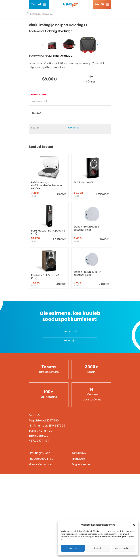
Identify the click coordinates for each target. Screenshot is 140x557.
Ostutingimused (39, 536)
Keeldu (98, 548)
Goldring (73, 210)
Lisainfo (37, 196)
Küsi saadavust (39, 183)
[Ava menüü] (102, 4)
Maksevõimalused (41, 547)
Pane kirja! (70, 423)
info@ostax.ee (38, 518)
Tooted (38, 4)
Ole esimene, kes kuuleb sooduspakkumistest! (70, 399)
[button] (133, 524)
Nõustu (73, 548)
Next (97, 127)
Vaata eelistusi (123, 548)
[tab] (70, 196)
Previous (43, 127)
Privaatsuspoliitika (41, 541)
